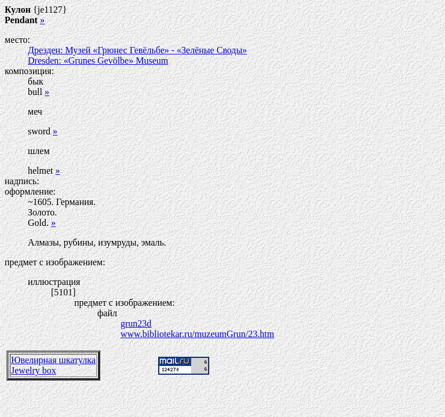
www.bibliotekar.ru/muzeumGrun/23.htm (197, 334)
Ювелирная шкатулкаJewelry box (53, 365)
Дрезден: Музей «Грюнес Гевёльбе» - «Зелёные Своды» (137, 50)
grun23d (136, 323)
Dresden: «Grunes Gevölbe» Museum (98, 60)
